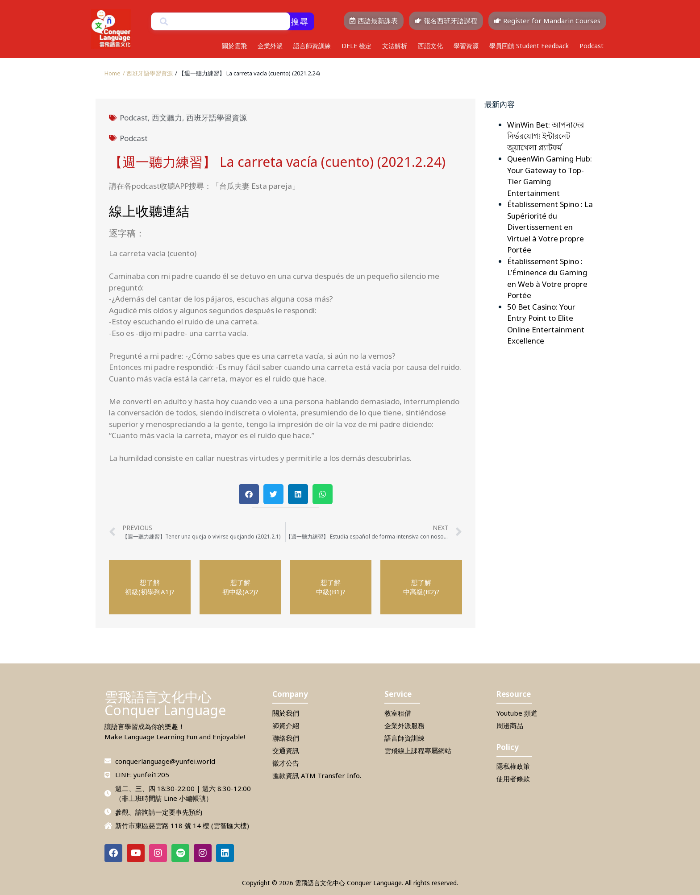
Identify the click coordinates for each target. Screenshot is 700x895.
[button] (247, 73)
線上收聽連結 (149, 211)
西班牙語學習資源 (216, 117)
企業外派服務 (404, 725)
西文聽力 (167, 117)
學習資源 (466, 45)
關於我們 (285, 713)
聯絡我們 (285, 737)
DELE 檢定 (356, 45)
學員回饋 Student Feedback (529, 45)
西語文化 (430, 45)
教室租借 (397, 713)
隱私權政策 (513, 766)
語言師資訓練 (312, 45)
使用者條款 (513, 778)
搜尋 (300, 21)
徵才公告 (285, 762)
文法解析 (394, 45)
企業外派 (270, 45)
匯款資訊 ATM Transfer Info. (316, 775)
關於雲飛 (234, 45)
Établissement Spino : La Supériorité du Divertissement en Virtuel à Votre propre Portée (550, 227)
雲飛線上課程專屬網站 (417, 750)
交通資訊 (285, 750)
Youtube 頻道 (517, 713)
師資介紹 (285, 725)
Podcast (591, 45)
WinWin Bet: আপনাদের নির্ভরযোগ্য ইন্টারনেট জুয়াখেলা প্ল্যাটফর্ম (545, 136)
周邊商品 (509, 725)
